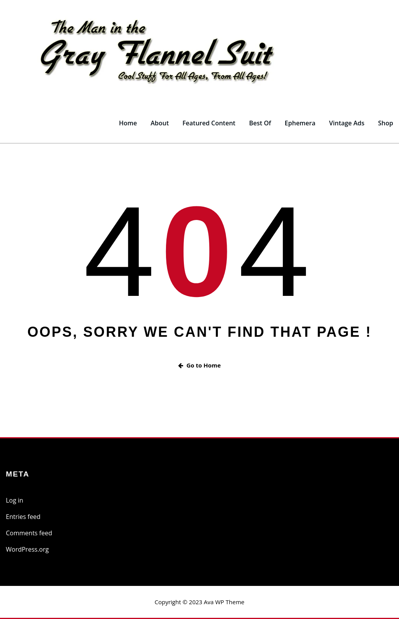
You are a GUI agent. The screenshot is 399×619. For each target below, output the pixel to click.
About (159, 123)
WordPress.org (27, 549)
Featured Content (208, 123)
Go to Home (199, 365)
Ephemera (300, 123)
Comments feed (29, 533)
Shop (385, 123)
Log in (14, 500)
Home (128, 123)
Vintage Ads (347, 123)
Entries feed (23, 516)
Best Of (260, 123)
